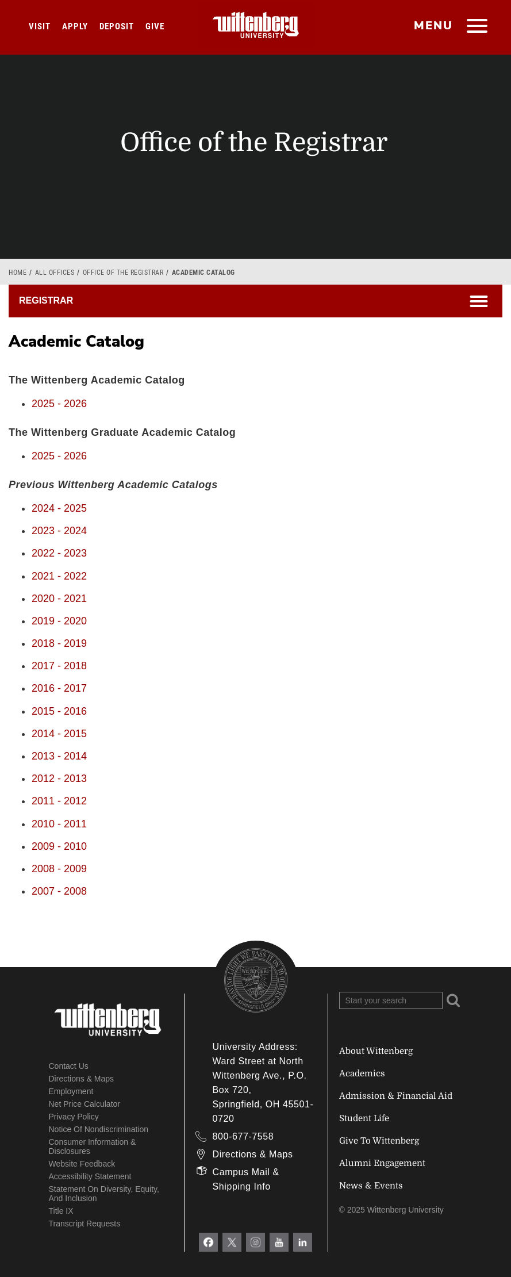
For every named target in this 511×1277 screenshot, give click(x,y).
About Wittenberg (376, 1051)
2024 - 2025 (59, 508)
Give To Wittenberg (379, 1141)
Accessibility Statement (90, 1176)
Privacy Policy (74, 1116)
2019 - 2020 (59, 621)
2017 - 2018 (59, 666)
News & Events (371, 1185)
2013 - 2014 (59, 756)
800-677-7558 (243, 1136)
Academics (362, 1073)
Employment (71, 1091)
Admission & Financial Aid (395, 1096)
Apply (75, 26)
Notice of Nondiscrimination (99, 1129)
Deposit (116, 26)
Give (154, 26)
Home (17, 273)
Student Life (364, 1118)
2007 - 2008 (59, 891)
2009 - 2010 (59, 846)
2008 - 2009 (59, 869)
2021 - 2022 (59, 576)
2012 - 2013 (59, 778)
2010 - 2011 (59, 824)
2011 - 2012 (59, 801)
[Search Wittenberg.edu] (391, 1000)
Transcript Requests (85, 1223)
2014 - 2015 (59, 733)
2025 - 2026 (59, 403)
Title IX (61, 1210)
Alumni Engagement (382, 1163)
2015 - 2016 (59, 711)
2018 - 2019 (59, 643)
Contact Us (69, 1066)
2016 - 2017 (59, 688)
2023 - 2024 (59, 530)
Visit (40, 26)
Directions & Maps (81, 1078)
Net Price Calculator (85, 1104)
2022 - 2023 (59, 553)
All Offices (55, 273)
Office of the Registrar (123, 273)
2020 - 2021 (59, 598)
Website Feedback (82, 1163)
